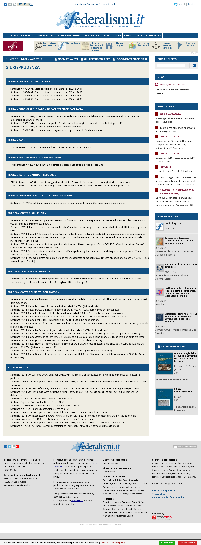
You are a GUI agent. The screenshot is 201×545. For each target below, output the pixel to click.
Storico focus (69, 46)
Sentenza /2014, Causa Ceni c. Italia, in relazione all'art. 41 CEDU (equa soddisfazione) (55, 319)
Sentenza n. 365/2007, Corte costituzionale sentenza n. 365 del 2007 (46, 92)
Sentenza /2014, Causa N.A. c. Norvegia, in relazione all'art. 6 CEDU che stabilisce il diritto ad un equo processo (68, 316)
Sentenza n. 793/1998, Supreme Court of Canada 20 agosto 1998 (44, 405)
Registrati (190, 4)
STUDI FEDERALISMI (171, 346)
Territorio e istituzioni (138, 46)
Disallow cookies (188, 542)
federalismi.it (77, 500)
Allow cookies (166, 542)
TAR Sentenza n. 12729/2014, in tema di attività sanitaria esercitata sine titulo (51, 147)
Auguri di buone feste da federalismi (174, 171)
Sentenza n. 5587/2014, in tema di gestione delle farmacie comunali (45, 126)
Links (139, 35)
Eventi (128, 35)
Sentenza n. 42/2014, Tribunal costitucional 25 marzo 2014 (41, 398)
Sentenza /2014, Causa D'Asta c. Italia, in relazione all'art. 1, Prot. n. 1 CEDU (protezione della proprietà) (64, 309)
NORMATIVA (65, 59)
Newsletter (153, 35)
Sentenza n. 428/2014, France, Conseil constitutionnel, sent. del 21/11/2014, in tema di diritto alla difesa (64, 425)
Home (14, 35)
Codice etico (158, 494)
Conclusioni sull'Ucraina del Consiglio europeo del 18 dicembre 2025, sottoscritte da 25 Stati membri (174, 144)
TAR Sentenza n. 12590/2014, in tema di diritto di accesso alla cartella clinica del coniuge (56, 164)
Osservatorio (45, 35)
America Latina (185, 46)
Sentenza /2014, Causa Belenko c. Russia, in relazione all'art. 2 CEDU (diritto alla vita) (54, 306)
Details (105, 542)
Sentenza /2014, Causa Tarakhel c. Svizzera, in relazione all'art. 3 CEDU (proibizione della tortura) (61, 350)
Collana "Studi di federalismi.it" (168, 497)
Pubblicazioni (112, 35)
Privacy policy (118, 542)
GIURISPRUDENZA (94, 59)
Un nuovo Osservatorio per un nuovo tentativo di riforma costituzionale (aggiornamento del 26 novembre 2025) (175, 201)
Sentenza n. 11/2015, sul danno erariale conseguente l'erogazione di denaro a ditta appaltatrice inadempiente (67, 202)
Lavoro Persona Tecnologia (162, 46)
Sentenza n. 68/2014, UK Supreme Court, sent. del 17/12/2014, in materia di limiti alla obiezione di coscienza (67, 422)
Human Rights (114, 46)
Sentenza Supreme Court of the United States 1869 (37, 402)
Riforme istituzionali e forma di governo (92, 46)
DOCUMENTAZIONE (128, 59)
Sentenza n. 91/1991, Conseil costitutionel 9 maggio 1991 (40, 408)
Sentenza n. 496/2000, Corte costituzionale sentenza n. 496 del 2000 (46, 99)
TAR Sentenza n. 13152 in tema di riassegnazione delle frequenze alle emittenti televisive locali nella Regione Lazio (70, 185)
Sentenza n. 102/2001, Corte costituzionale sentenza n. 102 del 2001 (46, 88)
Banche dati (92, 35)
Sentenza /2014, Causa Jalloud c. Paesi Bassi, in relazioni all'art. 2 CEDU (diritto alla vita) (56, 340)
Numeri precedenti (69, 35)
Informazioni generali (163, 490)
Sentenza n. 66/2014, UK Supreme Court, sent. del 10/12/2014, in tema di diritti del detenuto (58, 412)
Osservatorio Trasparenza (45, 46)
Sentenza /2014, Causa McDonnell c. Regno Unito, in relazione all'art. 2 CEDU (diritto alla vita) (59, 330)
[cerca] (171, 65)
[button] (178, 4)
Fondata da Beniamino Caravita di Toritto (95, 4)
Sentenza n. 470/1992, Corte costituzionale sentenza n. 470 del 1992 (46, 95)
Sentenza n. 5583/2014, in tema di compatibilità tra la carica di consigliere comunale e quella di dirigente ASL (67, 123)
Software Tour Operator (100, 528)
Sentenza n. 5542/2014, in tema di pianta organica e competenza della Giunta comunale (56, 130)
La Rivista (27, 35)
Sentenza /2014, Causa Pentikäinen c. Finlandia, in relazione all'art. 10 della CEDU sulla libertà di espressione (66, 313)
